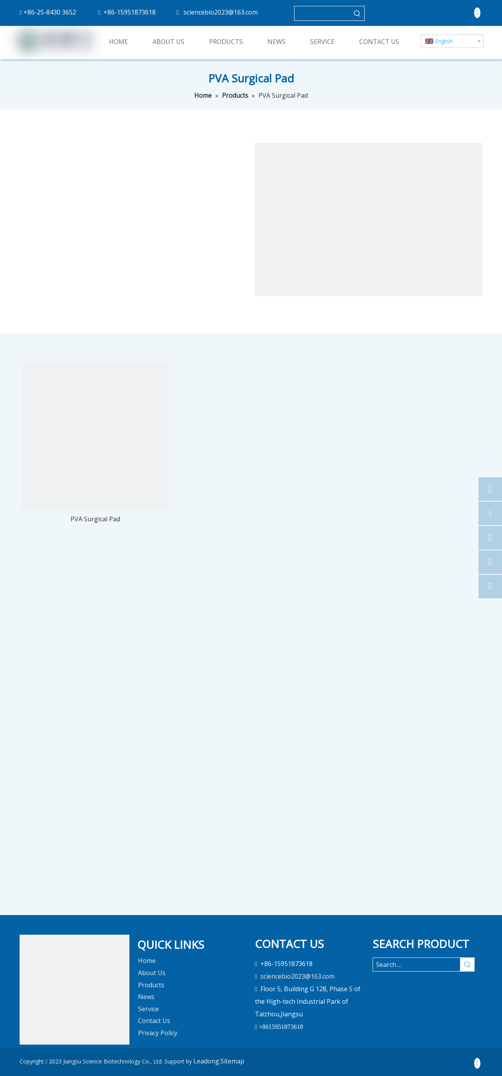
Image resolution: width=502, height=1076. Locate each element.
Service (148, 1009)
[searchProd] (322, 13)
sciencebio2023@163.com (221, 12)
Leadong (206, 1061)
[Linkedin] (477, 12)
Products (151, 985)
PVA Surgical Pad (95, 519)
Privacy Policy (157, 1033)
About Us (152, 972)
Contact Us (154, 1020)
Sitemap (232, 1061)
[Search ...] (416, 964)
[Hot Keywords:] (357, 13)
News (146, 996)
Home (147, 960)
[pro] (368, 257)
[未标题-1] (74, 990)
